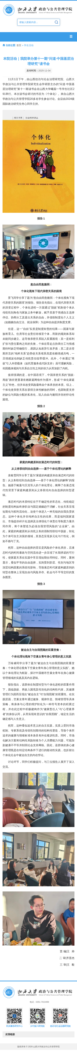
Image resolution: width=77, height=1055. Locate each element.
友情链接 (38, 1034)
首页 (18, 45)
